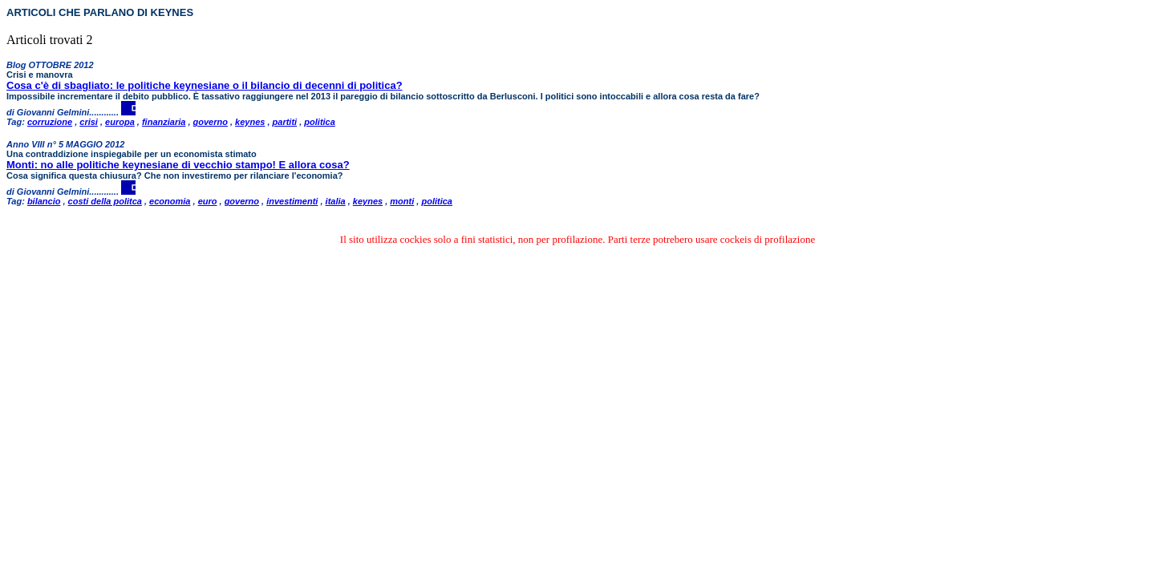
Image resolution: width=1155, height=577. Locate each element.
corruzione (49, 122)
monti (402, 201)
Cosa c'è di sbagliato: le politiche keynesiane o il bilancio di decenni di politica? (204, 85)
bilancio (44, 201)
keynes (250, 122)
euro (207, 201)
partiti (285, 122)
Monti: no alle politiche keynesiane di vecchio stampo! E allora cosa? (178, 165)
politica (319, 122)
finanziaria (163, 122)
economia (169, 201)
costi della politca (105, 201)
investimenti (292, 201)
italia (336, 201)
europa (120, 122)
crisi (88, 122)
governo (210, 122)
